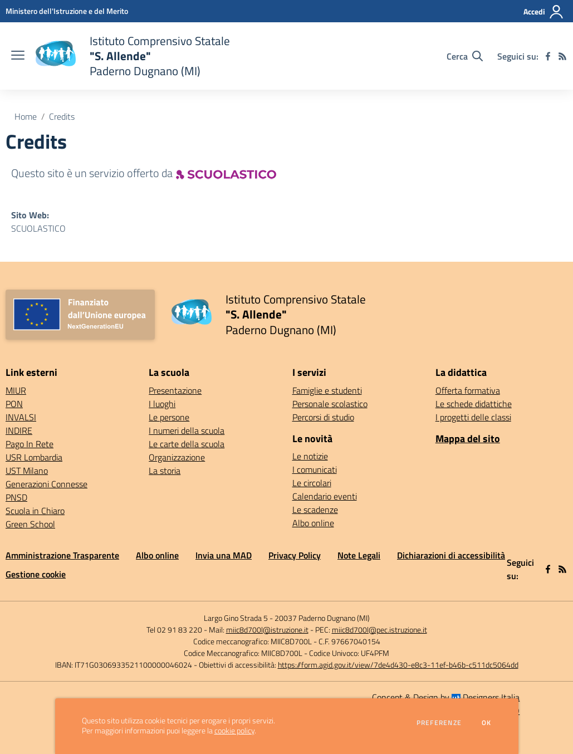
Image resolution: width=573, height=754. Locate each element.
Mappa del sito (467, 438)
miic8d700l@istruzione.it (267, 629)
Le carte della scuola (186, 444)
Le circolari (311, 482)
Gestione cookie (36, 574)
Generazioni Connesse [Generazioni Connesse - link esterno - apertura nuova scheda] (46, 484)
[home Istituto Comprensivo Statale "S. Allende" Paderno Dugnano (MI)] (133, 56)
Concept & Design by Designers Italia (446, 697)
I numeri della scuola (186, 430)
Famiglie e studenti (327, 390)
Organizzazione (177, 457)
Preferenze (439, 722)
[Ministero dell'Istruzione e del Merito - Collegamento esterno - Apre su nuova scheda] (67, 11)
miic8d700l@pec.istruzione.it (379, 629)
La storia (164, 470)
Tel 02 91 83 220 (174, 629)
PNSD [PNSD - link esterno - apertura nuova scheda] (16, 497)
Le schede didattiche (473, 403)
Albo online (313, 523)
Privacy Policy (294, 555)
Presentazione (175, 390)
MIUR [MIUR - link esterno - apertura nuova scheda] (16, 390)
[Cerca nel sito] (464, 56)
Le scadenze (315, 509)
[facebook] (548, 56)
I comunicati (314, 469)
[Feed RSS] (562, 56)
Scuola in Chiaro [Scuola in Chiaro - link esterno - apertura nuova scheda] (35, 510)
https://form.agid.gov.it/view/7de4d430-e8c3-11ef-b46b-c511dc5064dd (398, 664)
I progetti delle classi (473, 417)
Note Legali (358, 555)
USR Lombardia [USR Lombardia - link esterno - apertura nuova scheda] (34, 457)
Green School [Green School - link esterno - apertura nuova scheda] (30, 524)
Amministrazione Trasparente (62, 555)
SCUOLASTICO (38, 228)
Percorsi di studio (323, 417)
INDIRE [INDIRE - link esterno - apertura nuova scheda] (19, 430)
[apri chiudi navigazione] (18, 56)
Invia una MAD (223, 555)
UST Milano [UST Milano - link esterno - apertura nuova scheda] (27, 470)
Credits (62, 116)
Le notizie (310, 456)
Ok (487, 722)
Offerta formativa (467, 390)
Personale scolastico (330, 403)
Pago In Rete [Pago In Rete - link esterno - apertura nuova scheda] (29, 444)
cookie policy (234, 730)
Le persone (169, 417)
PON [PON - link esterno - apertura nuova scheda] (14, 403)
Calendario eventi (324, 496)
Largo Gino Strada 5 (236, 618)
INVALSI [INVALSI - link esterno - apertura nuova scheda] (21, 417)
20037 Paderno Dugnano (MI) (322, 618)
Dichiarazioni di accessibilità (451, 555)
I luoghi (162, 403)
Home (25, 116)
